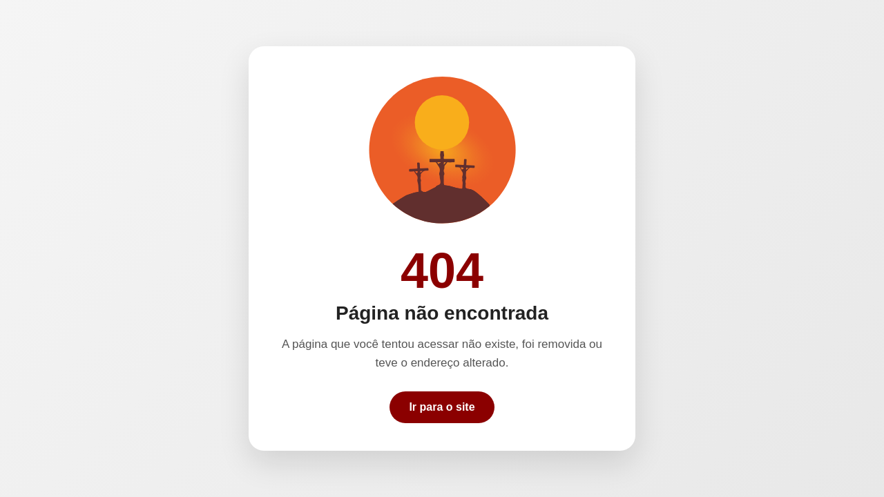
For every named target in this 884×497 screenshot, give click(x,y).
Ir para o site (441, 407)
